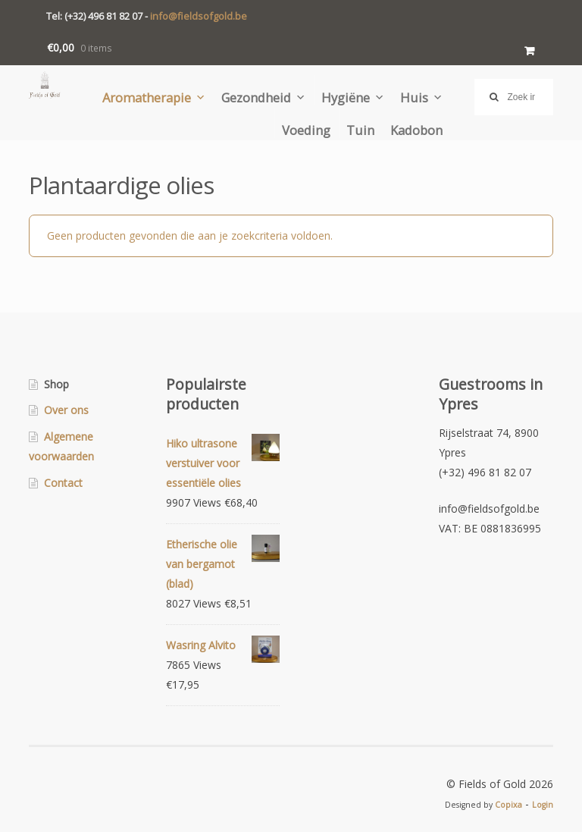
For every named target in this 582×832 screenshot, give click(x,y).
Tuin (360, 129)
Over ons (66, 410)
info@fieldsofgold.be (198, 16)
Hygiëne (345, 97)
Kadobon (416, 129)
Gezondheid (256, 97)
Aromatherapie (146, 97)
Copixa (508, 804)
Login (542, 804)
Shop (56, 384)
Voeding (306, 129)
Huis (414, 97)
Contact (63, 483)
